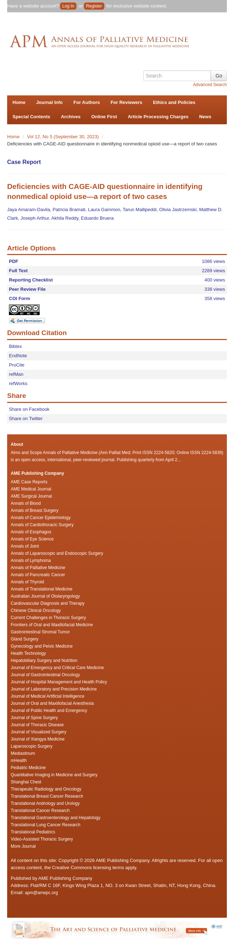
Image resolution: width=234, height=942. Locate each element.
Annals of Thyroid (27, 581)
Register (94, 6)
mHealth (19, 760)
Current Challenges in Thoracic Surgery (48, 617)
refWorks (18, 383)
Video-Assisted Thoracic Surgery (42, 839)
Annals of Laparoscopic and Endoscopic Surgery (57, 553)
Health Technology (28, 653)
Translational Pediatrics (33, 831)
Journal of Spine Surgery (34, 717)
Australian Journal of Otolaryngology (45, 596)
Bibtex (15, 346)
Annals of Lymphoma (31, 560)
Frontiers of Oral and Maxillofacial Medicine (52, 624)
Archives (70, 116)
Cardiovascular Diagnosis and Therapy (48, 603)
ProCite (16, 365)
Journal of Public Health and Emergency (49, 710)
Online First (104, 116)
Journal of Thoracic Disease (37, 724)
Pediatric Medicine (28, 767)
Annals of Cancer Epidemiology (40, 517)
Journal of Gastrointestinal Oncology (45, 674)
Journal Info (49, 102)
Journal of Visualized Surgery (38, 731)
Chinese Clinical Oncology (36, 610)
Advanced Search (210, 84)
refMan (16, 374)
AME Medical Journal (31, 489)
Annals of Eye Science (32, 539)
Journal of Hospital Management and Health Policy (59, 681)
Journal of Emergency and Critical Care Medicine (57, 667)
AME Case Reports (29, 481)
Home (19, 102)
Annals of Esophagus (31, 531)
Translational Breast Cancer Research (47, 796)
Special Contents (31, 116)
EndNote (18, 355)
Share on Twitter (26, 418)
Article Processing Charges (158, 116)
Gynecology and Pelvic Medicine (42, 646)
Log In (68, 6)
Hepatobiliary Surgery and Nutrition (44, 660)
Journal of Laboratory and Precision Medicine (54, 689)
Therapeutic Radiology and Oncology (46, 789)
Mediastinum (23, 753)
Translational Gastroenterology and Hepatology (55, 817)
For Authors (87, 102)
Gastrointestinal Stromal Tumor (40, 631)
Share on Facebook (29, 409)
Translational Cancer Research (40, 810)
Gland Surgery (24, 639)
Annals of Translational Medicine (42, 589)
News (205, 116)
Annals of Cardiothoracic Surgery (42, 524)
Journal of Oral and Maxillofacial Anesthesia (52, 703)
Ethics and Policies (174, 102)
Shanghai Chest (26, 781)
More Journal (23, 846)
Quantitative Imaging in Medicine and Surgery (54, 774)
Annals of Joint (25, 546)
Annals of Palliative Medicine (38, 567)
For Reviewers (126, 102)
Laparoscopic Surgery (32, 746)
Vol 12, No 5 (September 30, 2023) (63, 136)
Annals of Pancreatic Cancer (38, 574)
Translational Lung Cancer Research (45, 824)
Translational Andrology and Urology (45, 803)
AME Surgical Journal (31, 496)
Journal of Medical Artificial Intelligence (47, 696)
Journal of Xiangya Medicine (38, 739)
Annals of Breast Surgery (34, 510)
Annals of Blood (26, 503)
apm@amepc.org (41, 892)
